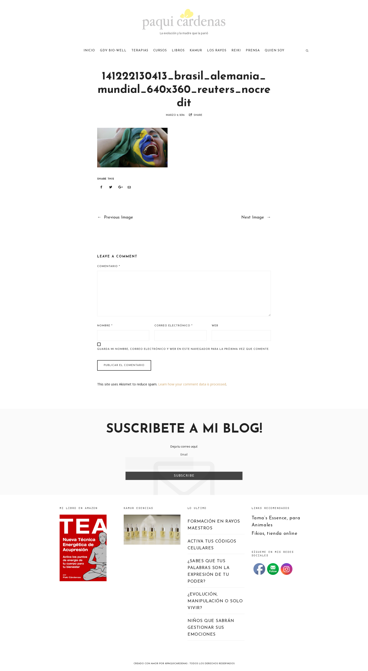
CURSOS (160, 50)
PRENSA (253, 50)
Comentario (108, 266)
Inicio (89, 50)
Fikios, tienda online (275, 533)
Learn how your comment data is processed (192, 384)
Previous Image (115, 217)
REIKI (236, 50)
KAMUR (196, 50)
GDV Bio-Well (113, 50)
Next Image (256, 217)
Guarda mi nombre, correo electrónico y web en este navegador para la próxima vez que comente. (183, 349)
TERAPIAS (139, 50)
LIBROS (178, 50)
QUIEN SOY (274, 50)
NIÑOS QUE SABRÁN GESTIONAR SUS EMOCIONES (211, 628)
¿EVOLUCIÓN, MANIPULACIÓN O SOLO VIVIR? (215, 601)
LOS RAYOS (216, 50)
